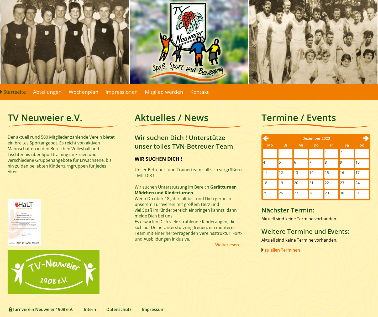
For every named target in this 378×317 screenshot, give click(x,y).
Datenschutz (119, 309)
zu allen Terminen (282, 250)
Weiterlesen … (229, 245)
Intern (90, 309)
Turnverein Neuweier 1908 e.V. (42, 309)
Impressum (153, 309)
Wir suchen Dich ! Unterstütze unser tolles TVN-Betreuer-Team (184, 141)
